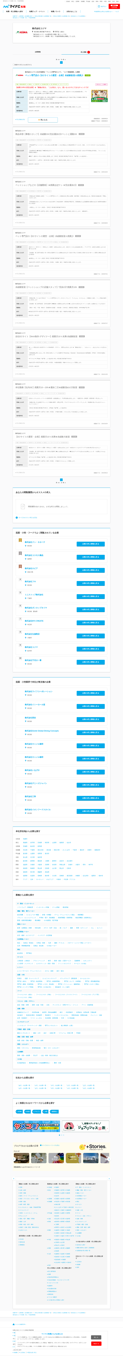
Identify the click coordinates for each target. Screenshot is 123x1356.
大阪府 (40, 864)
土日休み (79, 1261)
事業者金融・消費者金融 (79, 1015)
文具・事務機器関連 (23, 946)
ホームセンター (85, 978)
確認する (96, 1343)
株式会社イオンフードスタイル (38, 810)
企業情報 (38, 52)
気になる (43, 120)
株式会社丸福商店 (32, 634)
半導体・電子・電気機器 (47, 917)
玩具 (49, 943)
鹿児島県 (69, 875)
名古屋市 (69, 861)
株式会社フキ (30, 582)
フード (19, 991)
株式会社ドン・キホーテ (35, 542)
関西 (101, 1)
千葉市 (75, 850)
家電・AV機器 (46, 915)
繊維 (71, 928)
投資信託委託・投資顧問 (34, 1015)
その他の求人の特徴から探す (56, 1300)
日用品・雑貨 (40, 943)
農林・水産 (57, 1063)
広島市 (69, 868)
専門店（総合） (22, 981)
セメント (100, 928)
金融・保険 (20, 1008)
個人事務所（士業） (67, 1025)
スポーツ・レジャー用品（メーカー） (80, 943)
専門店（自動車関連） (54, 981)
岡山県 (40, 868)
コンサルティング (23, 1022)
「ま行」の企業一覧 (39, 1088)
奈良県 (54, 864)
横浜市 (82, 850)
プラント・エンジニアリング (26, 917)
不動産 (78, 1033)
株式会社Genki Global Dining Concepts (42, 731)
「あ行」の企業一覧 (23, 1085)
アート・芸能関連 (87, 1005)
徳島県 (25, 872)
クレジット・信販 (96, 1015)
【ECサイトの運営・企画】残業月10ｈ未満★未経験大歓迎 (42, 437)
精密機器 (80, 915)
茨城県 (25, 846)
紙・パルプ (63, 928)
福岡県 (25, 875)
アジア (25, 879)
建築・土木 (23, 1221)
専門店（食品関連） (36, 981)
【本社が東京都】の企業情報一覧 (42, 16)
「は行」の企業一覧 (23, 1088)
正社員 (21, 1239)
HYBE (20, 1111)
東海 (97, 1)
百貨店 (19, 978)
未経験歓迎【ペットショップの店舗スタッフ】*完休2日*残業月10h (46, 287)
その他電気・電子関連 (51, 920)
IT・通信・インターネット (25, 903)
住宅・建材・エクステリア (25, 935)
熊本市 (101, 875)
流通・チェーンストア (32, 978)
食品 (18, 943)
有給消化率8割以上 (53, 1277)
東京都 (49, 850)
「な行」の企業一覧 (88, 1085)
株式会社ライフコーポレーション (38, 691)
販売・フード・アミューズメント (29, 1196)
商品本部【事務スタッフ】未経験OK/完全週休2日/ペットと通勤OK (46, 134)
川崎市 (89, 850)
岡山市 (61, 868)
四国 (109, 1)
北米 (31, 879)
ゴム (92, 928)
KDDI (28, 1111)
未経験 (78, 1264)
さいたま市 (66, 850)
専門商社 (29, 953)
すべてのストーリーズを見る (50, 1145)
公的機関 (20, 1052)
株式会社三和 (30, 796)
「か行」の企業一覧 (39, 1085)
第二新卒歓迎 (52, 1271)
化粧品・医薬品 (28, 943)
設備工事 (52, 1033)
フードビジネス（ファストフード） (66, 994)
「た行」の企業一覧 (71, 1085)
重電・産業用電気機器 (24, 920)
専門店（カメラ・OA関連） (73, 981)
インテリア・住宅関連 (45, 935)
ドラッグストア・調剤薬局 (68, 978)
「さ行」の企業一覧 (55, 1085)
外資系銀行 (69, 1012)
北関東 (77, 1)
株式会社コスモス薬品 (34, 555)
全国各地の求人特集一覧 (83, 1250)
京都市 (70, 864)
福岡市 (93, 875)
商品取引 (48, 1015)
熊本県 (47, 875)
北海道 (68, 1)
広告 (48, 1005)
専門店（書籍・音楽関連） (25, 984)
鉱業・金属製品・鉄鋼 (24, 928)
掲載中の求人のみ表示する (22, 65)
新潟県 (25, 853)
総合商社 (20, 953)
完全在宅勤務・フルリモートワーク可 (58, 1280)
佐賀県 (32, 875)
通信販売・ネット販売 (62, 987)
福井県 (40, 857)
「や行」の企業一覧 (55, 1088)
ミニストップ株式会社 (34, 595)
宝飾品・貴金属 (38, 946)
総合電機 (20, 915)
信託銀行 (20, 1015)
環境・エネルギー (23, 1044)
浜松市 (61, 861)
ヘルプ (117, 11)
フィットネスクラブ (64, 963)
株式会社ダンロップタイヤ (36, 608)
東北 (72, 1)
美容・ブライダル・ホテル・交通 (29, 1198)
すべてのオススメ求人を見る (28, 517)
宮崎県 (61, 875)
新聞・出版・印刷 (37, 1005)
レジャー (20, 967)
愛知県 (40, 861)
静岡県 (32, 861)
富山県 (25, 857)
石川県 (32, 857)
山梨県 (32, 853)
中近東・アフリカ (69, 879)
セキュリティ (87, 960)
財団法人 (55, 1111)
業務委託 (22, 1245)
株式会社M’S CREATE (34, 621)
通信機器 (37, 920)
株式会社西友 (30, 718)
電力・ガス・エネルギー (51, 1048)
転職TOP (15, 16)
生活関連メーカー (23, 939)
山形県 (54, 842)
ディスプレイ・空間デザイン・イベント (65, 1005)
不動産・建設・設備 (23, 1029)
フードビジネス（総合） (25, 994)
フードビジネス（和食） (25, 997)
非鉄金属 (37, 928)
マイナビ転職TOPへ (20, 1324)
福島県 (61, 842)
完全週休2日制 (52, 1288)
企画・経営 (23, 1190)
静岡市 (54, 861)
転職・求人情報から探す (14, 11)
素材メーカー (21, 924)
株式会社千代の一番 (33, 660)
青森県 (25, 842)
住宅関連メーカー (23, 931)
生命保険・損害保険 (51, 1018)
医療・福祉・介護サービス (62, 960)
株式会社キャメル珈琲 (34, 744)
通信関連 (65, 907)
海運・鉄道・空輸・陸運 (25, 1040)
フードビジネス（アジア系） (90, 994)
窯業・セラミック (82, 928)
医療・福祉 (23, 1201)
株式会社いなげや (32, 770)
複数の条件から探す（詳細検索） (86, 1247)
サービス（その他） (80, 963)
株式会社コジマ (31, 647)
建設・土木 (36, 1033)
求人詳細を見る (20, 119)
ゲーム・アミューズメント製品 (64, 915)
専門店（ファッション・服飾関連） (69, 984)
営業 (21, 1187)
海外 (117, 1)
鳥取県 (25, 868)
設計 (45, 1033)
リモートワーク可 (53, 1283)
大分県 (54, 875)
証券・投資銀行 (22, 1018)
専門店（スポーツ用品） (92, 984)
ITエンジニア (23, 1216)
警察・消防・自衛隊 (23, 1055)
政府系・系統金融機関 (49, 1012)
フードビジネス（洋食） (44, 994)
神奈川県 (57, 850)
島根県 (32, 868)
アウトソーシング (39, 960)
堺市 (84, 864)
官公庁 (35, 1055)
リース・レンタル (36, 1018)
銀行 (61, 1012)
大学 (45, 1111)
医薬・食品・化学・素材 (26, 1224)
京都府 (32, 864)
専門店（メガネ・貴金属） (46, 984)
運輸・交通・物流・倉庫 (25, 1037)
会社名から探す (81, 1245)
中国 (105, 1)
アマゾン (37, 1111)
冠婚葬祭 (77, 960)
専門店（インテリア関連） (25, 987)
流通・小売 (20, 975)
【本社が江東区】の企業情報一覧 (61, 16)
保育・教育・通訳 (25, 1204)
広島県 (47, 868)
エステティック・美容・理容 (45, 963)
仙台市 (69, 842)
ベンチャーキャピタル (61, 1015)
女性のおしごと (72, 11)
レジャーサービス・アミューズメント (29, 971)
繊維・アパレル (59, 943)
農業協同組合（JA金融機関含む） (40, 1063)
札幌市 (25, 839)
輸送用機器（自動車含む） (84, 917)
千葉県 (32, 850)
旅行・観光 (60, 971)
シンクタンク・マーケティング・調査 (29, 1025)
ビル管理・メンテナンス (25, 963)
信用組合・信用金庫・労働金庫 (86, 1012)
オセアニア (50, 879)
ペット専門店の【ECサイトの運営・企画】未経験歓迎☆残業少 (54, 75)
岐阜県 (25, 861)
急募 (49, 1274)
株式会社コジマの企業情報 (78, 16)
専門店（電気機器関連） (93, 981)
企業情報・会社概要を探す (25, 16)
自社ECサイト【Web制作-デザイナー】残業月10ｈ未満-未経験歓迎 (46, 336)
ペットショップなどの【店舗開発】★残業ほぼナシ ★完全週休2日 (46, 185)
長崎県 (40, 875)
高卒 (78, 1267)
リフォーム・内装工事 (66, 1033)
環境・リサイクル (23, 1048)
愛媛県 (40, 872)
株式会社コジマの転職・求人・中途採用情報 (24, 17)
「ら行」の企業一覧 (71, 1088)
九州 (113, 1)
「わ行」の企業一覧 (88, 1088)
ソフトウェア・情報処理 (25, 907)
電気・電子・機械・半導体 (27, 1218)
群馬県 (40, 846)
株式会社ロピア (31, 568)
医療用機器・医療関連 (65, 917)
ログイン (103, 6)
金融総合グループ (23, 1012)
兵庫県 (47, 864)
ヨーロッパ (39, 879)
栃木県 (32, 846)
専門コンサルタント (51, 1025)
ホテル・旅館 (49, 971)
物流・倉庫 (39, 1040)
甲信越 (88, 1)
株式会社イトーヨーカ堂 (35, 705)
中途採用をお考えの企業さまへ (103, 11)
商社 (18, 949)
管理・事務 (23, 1193)
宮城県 (40, 842)
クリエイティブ (24, 1210)
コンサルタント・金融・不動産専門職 (30, 1207)
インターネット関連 (42, 907)
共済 (62, 1018)
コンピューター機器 (32, 915)
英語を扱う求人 (32, 1352)
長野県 (40, 853)
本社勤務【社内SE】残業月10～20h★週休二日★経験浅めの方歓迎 (46, 387)
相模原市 (97, 850)
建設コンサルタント (23, 1033)
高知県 (47, 872)
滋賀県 (25, 864)
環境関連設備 (36, 1048)
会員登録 (114, 6)
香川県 (32, 872)
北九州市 (85, 875)
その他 (19, 1059)
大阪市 (77, 864)
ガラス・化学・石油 (50, 928)
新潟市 (47, 853)
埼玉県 (25, 850)
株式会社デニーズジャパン (36, 783)
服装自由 (50, 1294)
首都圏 (83, 1)
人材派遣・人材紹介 (23, 960)
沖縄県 (77, 875)
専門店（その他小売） (45, 987)
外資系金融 (35, 1012)
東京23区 (41, 850)
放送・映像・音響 (23, 1005)
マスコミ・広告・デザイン (26, 1001)
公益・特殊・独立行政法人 (49, 1055)
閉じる (96, 1337)
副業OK (50, 1285)
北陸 (93, 1)
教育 (49, 960)
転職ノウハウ (55, 11)
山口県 (54, 868)
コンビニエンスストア (49, 978)
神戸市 (91, 864)
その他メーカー (52, 946)
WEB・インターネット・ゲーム (28, 1213)
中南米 (58, 879)
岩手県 (32, 842)
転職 (15, 1341)
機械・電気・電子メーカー (26, 911)
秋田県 (47, 842)
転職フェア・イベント (37, 11)
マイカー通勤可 (52, 1297)
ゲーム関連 (55, 907)
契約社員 (22, 1242)
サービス (20, 957)
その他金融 (70, 1018)
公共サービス (23, 1230)
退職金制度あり (52, 1291)
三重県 (47, 861)
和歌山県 (62, 864)
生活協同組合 (21, 1063)
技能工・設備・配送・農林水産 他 (29, 1227)
